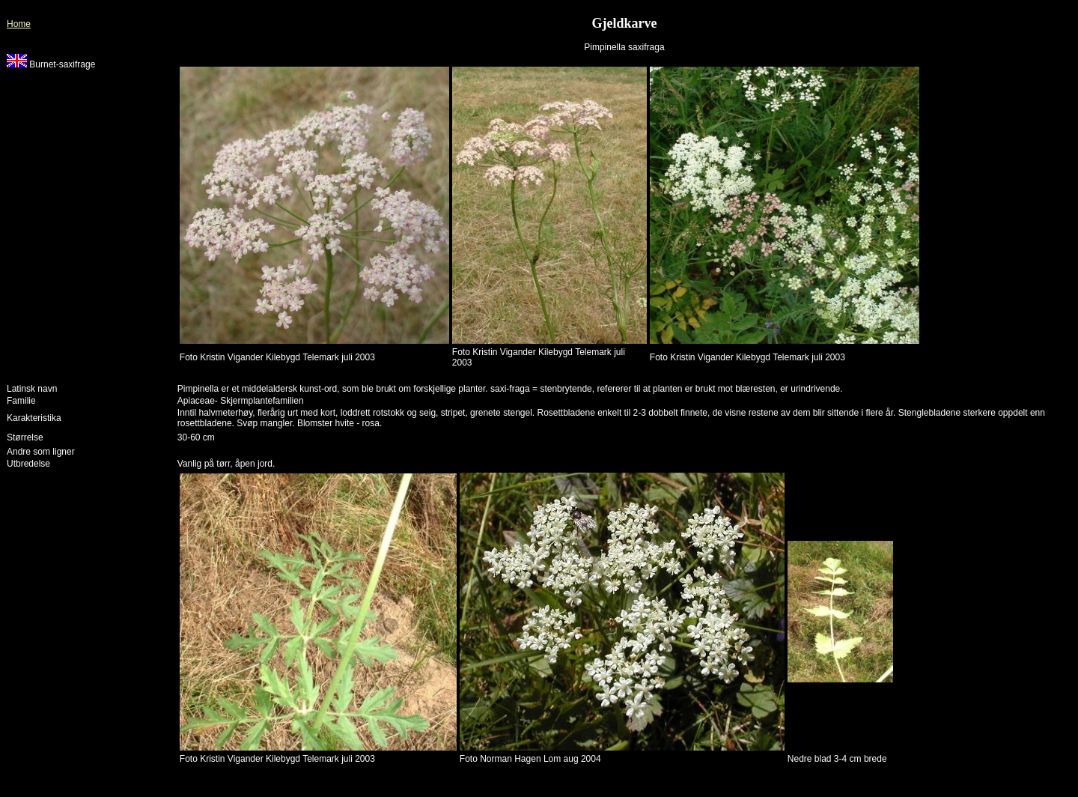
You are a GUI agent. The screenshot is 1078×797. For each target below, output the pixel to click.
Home (19, 24)
